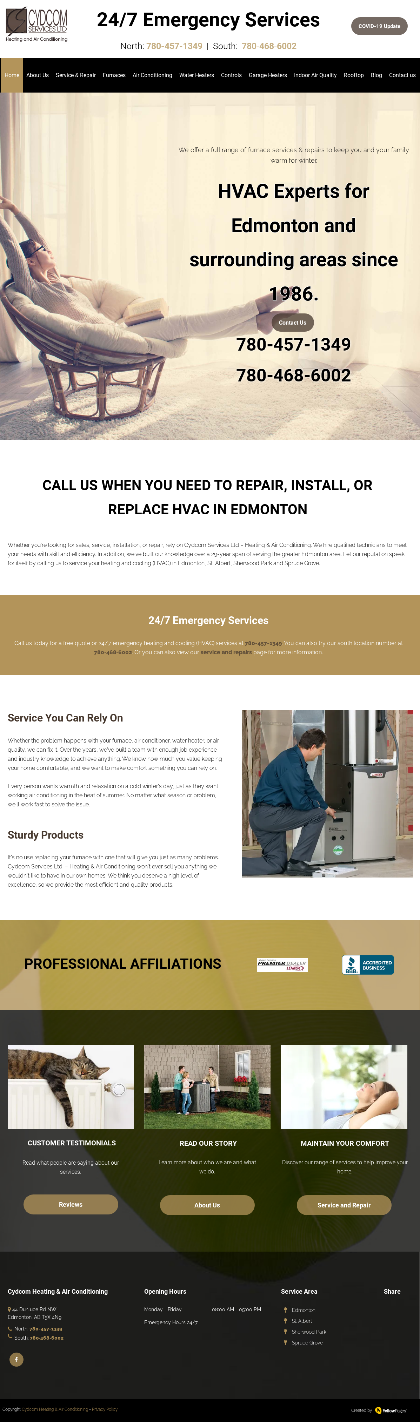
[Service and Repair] (344, 1205)
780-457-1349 (174, 46)
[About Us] (207, 1205)
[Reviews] (71, 1204)
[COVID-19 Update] (379, 26)
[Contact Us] (293, 322)
